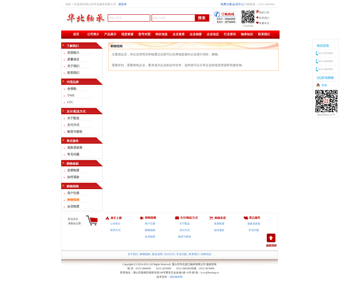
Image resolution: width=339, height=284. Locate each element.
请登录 (122, 4)
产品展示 (110, 34)
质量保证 (73, 59)
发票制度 (73, 170)
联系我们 (264, 17)
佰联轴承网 (176, 276)
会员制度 (73, 206)
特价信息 (161, 34)
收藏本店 (264, 23)
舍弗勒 (71, 88)
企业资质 (179, 34)
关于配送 (73, 118)
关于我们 (73, 66)
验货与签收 (74, 131)
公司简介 (93, 34)
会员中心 (238, 4)
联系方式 (115, 230)
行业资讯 (230, 34)
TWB (70, 95)
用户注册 (73, 193)
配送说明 (157, 254)
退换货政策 (74, 147)
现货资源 (127, 34)
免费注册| (226, 4)
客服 (324, 85)
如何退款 (73, 177)
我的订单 (264, 12)
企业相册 (196, 34)
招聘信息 (206, 254)
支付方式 (73, 125)
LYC (70, 102)
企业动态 (213, 34)
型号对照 (144, 34)
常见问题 (73, 154)
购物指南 (73, 199)
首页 (76, 34)
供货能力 (73, 52)
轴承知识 (247, 34)
